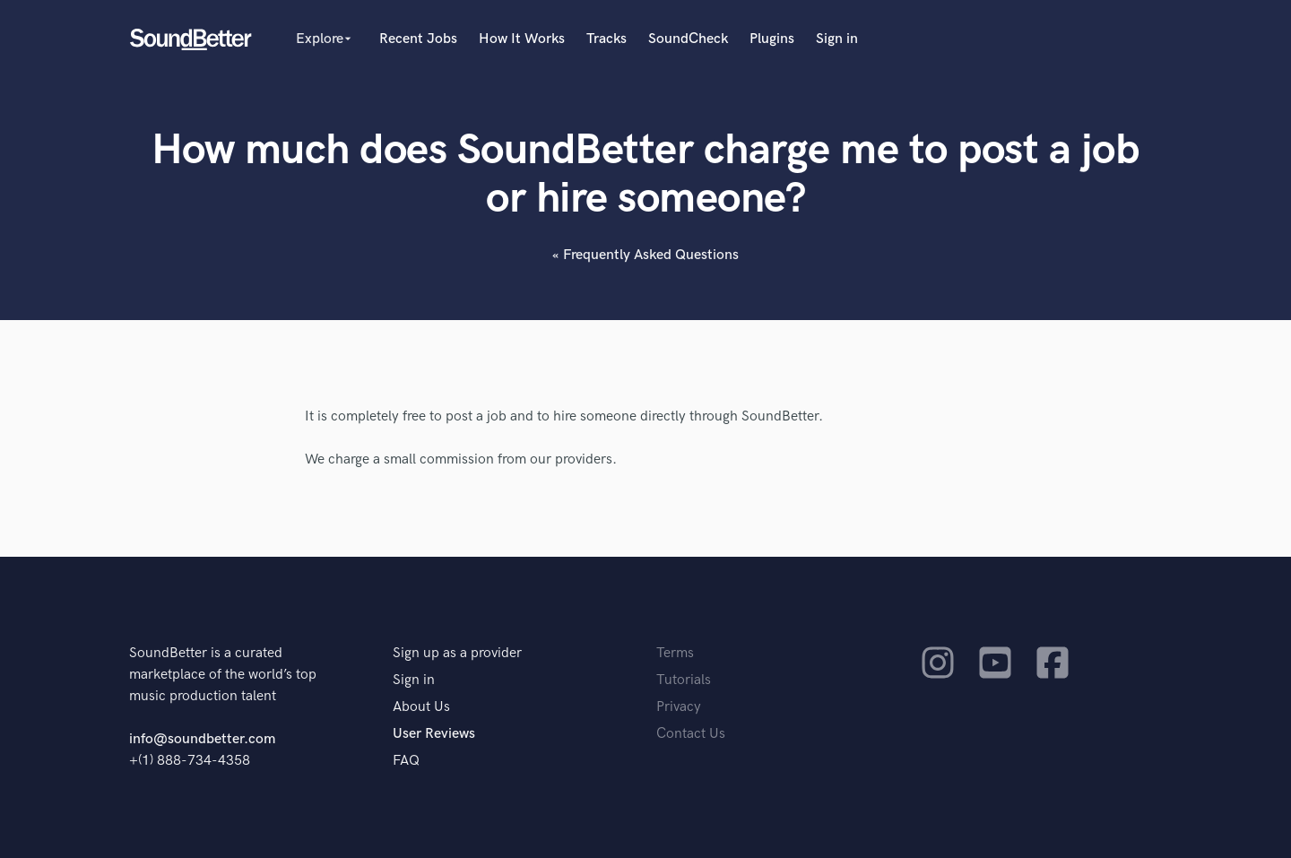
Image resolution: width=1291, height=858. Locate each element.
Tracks (606, 39)
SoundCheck (688, 39)
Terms (675, 653)
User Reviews (434, 733)
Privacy (678, 706)
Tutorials (683, 680)
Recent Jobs (418, 39)
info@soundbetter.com (202, 739)
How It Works (522, 39)
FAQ (406, 760)
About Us (421, 706)
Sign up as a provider (457, 653)
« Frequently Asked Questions (645, 255)
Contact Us (690, 733)
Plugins (771, 39)
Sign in (837, 39)
